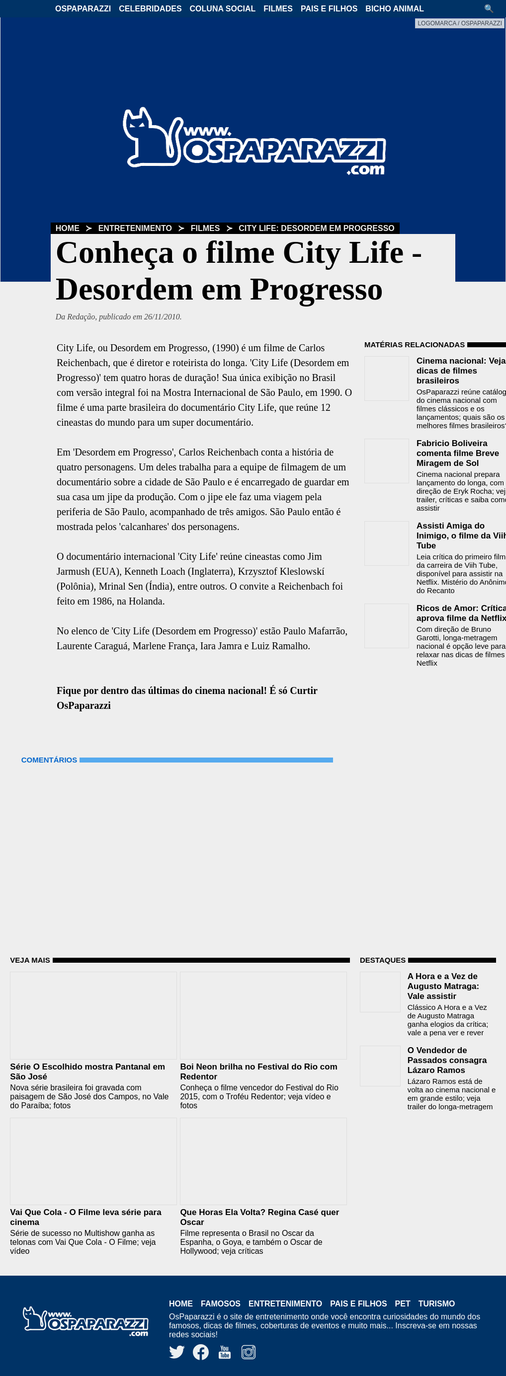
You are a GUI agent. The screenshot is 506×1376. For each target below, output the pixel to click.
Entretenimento (135, 228)
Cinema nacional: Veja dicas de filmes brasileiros (461, 370)
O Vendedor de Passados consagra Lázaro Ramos (447, 1060)
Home (68, 228)
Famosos (221, 1304)
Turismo (437, 1304)
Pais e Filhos (329, 8)
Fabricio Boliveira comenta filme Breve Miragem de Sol (458, 453)
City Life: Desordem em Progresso (317, 228)
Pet (403, 1304)
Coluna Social (223, 8)
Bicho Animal (394, 8)
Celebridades (150, 8)
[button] (492, 8)
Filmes (278, 8)
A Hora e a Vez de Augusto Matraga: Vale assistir (444, 986)
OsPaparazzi (83, 8)
